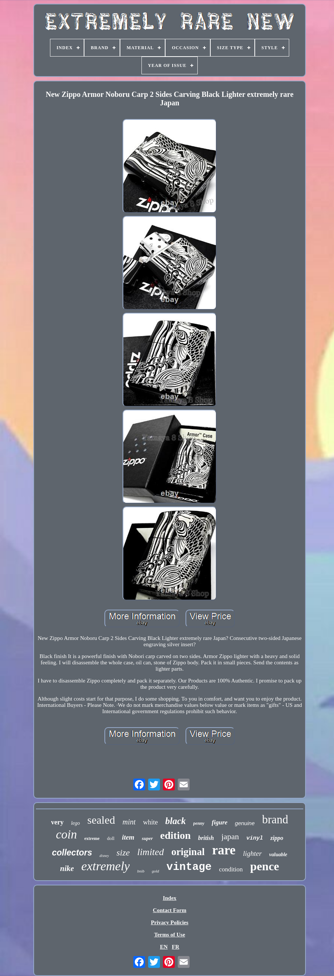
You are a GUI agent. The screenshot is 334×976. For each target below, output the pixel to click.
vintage (189, 867)
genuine (244, 823)
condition (231, 869)
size (123, 852)
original (188, 851)
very (57, 822)
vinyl (254, 838)
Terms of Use (169, 935)
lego (75, 823)
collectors (72, 852)
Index (170, 898)
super (147, 838)
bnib (140, 871)
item (128, 837)
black (175, 821)
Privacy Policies (169, 922)
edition (175, 835)
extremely (105, 866)
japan (230, 836)
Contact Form (169, 910)
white (150, 822)
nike (67, 868)
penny (198, 823)
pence (264, 866)
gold (155, 871)
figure (220, 822)
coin (66, 834)
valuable (278, 854)
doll (110, 838)
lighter (252, 853)
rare (224, 850)
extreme (92, 838)
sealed (101, 820)
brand (275, 819)
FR (175, 947)
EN (164, 947)
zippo (276, 838)
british (206, 838)
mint (129, 822)
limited (150, 852)
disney (104, 856)
